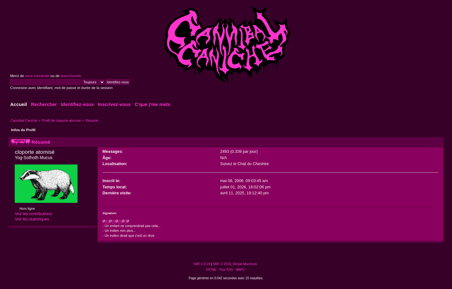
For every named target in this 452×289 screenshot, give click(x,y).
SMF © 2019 (222, 264)
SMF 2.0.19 (201, 264)
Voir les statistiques (32, 219)
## (107, 221)
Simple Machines (245, 264)
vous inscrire (71, 76)
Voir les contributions (33, 213)
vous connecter (37, 76)
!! (125, 221)
